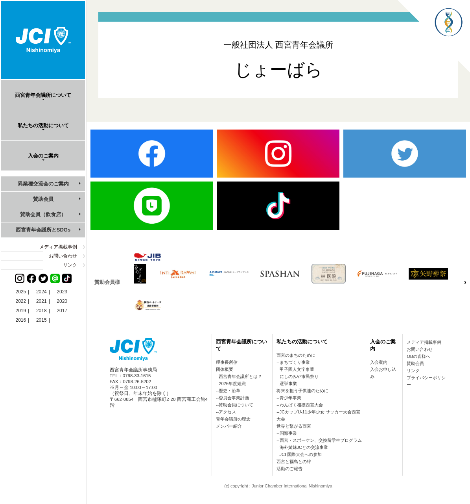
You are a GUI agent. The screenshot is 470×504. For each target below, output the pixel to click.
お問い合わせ (63, 256)
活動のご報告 (289, 468)
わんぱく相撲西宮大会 (301, 404)
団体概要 (224, 369)
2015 (41, 320)
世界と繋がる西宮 (293, 426)
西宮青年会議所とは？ (240, 376)
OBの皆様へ (418, 356)
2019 (21, 310)
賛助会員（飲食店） (43, 214)
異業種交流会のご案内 (43, 184)
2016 (21, 320)
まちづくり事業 (295, 362)
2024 (41, 292)
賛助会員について (236, 404)
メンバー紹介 (229, 426)
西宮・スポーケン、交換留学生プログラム (321, 440)
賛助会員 (43, 199)
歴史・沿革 (229, 390)
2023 (62, 292)
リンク (70, 265)
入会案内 (378, 362)
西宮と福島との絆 (293, 461)
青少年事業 (290, 397)
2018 (41, 310)
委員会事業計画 (234, 397)
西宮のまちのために (295, 355)
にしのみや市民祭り (299, 376)
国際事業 (288, 433)
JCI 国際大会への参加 (301, 454)
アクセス (227, 412)
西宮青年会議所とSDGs (43, 230)
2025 (21, 292)
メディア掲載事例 (58, 247)
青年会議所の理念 (233, 419)
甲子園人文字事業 (297, 369)
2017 (62, 310)
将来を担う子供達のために (302, 390)
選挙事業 (288, 383)
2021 (41, 301)
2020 (62, 301)
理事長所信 (227, 362)
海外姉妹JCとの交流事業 (304, 447)
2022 (21, 301)
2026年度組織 (232, 383)
